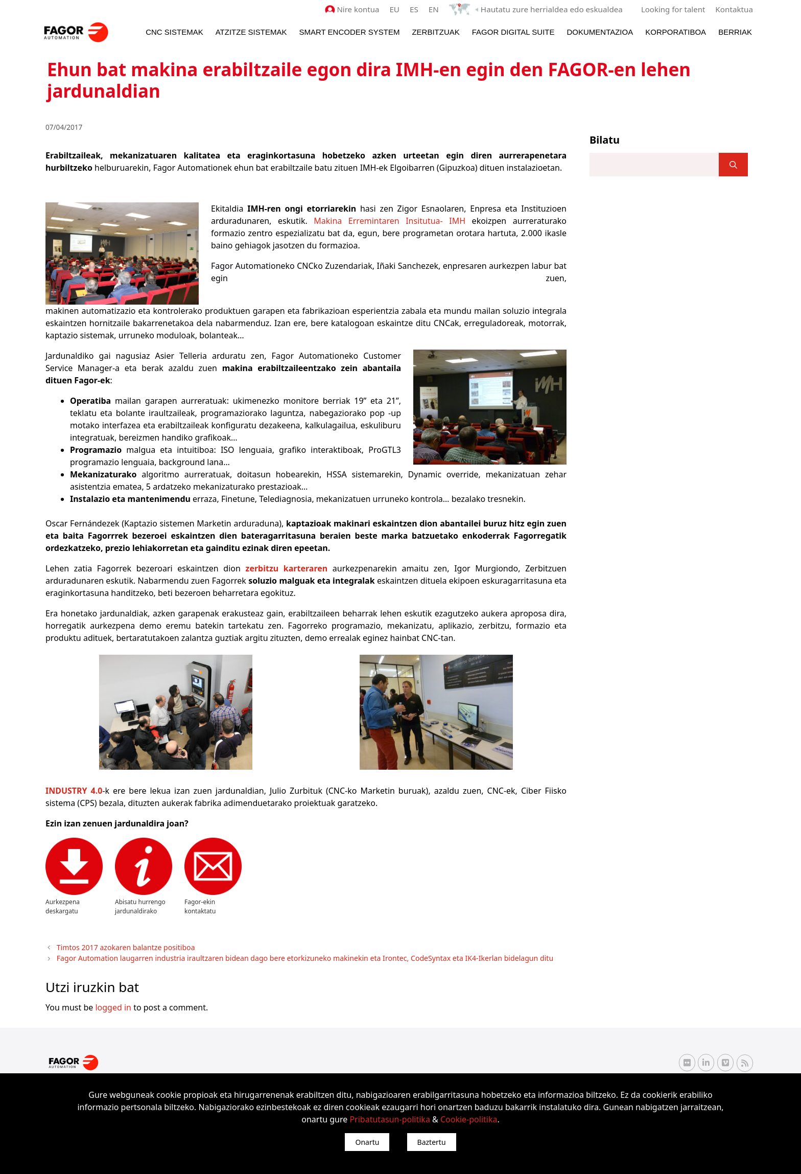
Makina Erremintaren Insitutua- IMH (389, 220)
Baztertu (431, 1142)
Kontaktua (734, 9)
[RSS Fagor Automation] (745, 1062)
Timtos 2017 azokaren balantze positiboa (123, 947)
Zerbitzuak (435, 31)
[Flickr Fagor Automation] (687, 1061)
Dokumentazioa (600, 31)
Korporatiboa (675, 31)
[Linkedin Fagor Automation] (706, 1061)
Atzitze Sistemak (251, 31)
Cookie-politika (469, 1119)
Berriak (735, 31)
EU (397, 9)
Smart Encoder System (349, 31)
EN (436, 9)
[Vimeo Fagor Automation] (725, 1061)
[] (733, 164)
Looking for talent (673, 9)
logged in (113, 1005)
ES (417, 9)
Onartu (367, 1142)
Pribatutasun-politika (389, 1119)
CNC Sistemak (174, 31)
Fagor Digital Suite (513, 31)
